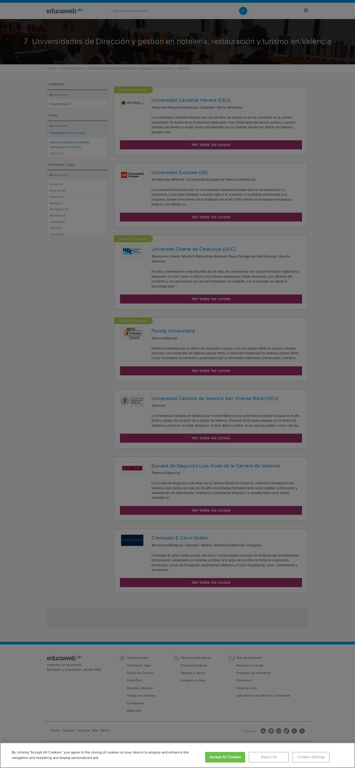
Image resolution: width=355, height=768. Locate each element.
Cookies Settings (311, 757)
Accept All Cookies (225, 757)
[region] (177, 755)
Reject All (269, 757)
